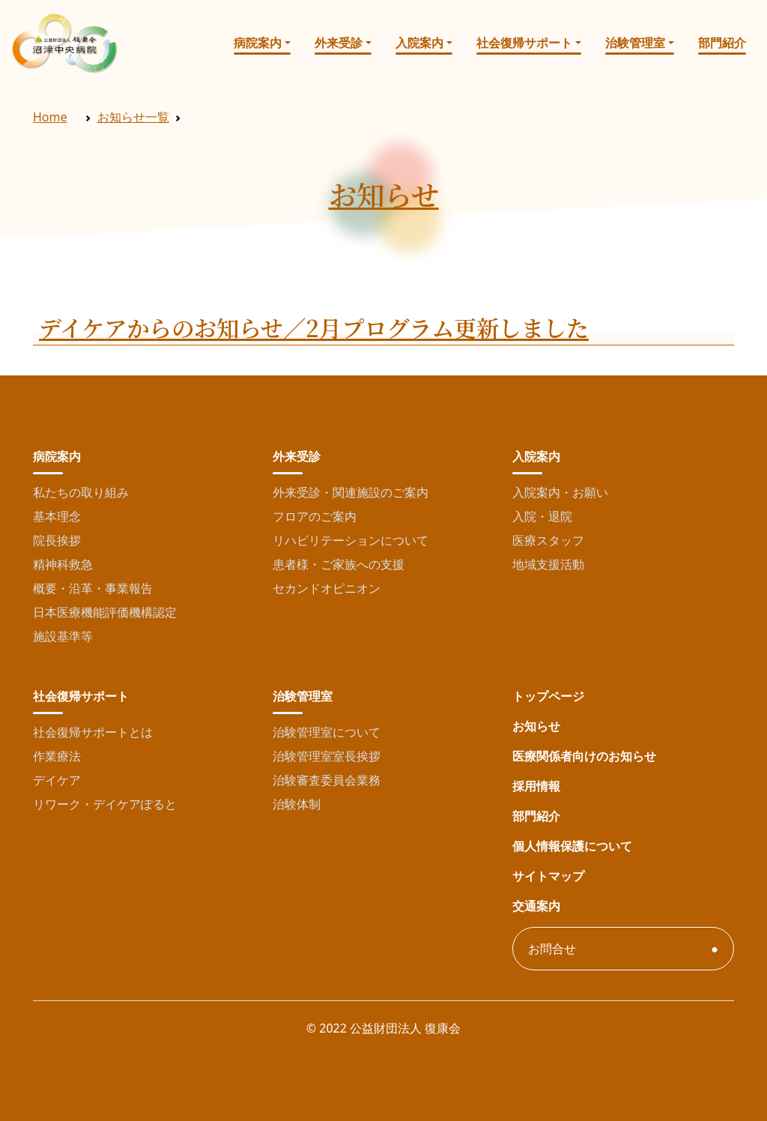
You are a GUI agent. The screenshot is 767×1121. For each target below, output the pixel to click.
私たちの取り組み (81, 492)
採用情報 (536, 786)
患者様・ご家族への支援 (338, 564)
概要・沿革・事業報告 (93, 588)
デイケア (57, 780)
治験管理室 (635, 42)
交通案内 (536, 906)
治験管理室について (327, 732)
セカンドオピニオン (327, 588)
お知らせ (536, 726)
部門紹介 (722, 42)
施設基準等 (63, 636)
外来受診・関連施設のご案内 (350, 492)
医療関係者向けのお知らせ (584, 756)
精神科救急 (63, 564)
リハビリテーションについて (350, 540)
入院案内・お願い (560, 492)
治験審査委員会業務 (327, 780)
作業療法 (57, 756)
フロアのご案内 (315, 516)
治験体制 (297, 804)
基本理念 (57, 516)
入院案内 (419, 42)
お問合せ (552, 948)
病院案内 (258, 42)
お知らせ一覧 (133, 117)
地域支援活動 (548, 564)
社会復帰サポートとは (93, 732)
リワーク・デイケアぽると (105, 804)
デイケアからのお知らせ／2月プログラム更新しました (314, 327)
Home (50, 117)
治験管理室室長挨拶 (327, 756)
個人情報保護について (572, 846)
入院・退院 (542, 516)
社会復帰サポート (524, 42)
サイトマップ (548, 876)
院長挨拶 (57, 540)
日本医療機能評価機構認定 (105, 612)
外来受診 (339, 42)
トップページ (548, 696)
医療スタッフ (548, 540)
